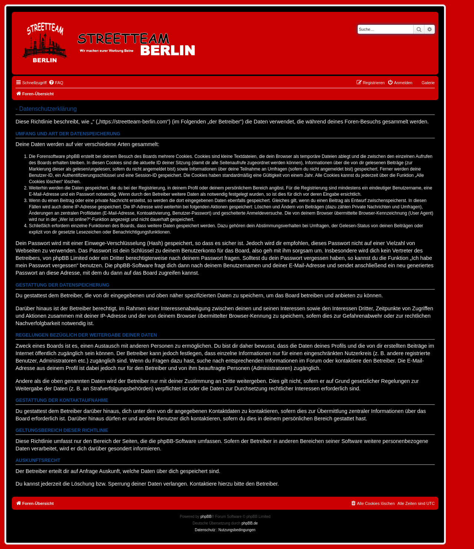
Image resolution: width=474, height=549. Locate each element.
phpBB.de (249, 523)
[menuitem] (56, 82)
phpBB (205, 517)
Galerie (428, 82)
